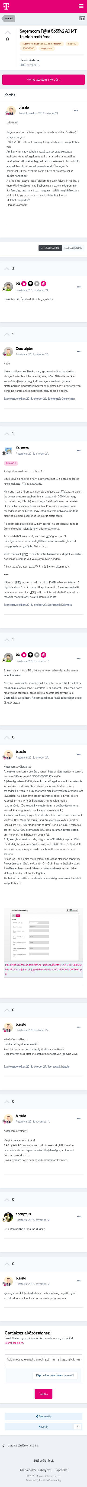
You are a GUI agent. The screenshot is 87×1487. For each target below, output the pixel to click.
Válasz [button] (43, 1393)
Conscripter (24, 349)
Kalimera (22, 448)
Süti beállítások (44, 1461)
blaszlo (24, 60)
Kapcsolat (61, 1470)
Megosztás (44, 1416)
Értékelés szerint (50, 248)
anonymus (23, 1214)
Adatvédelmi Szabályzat (35, 1470)
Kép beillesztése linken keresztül (55, 1375)
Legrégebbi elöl (73, 248)
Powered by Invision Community (43, 1480)
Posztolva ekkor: (38, 113)
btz (18, 284)
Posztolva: (32, 290)
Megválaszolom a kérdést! (43, 80)
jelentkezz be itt (14, 1342)
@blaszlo (11, 463)
